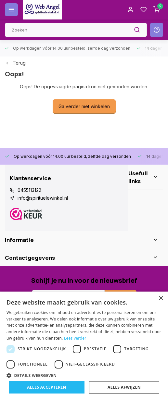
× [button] (160, 298)
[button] (84, 375)
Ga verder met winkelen (84, 106)
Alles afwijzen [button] (124, 387)
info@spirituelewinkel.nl (43, 198)
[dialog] (84, 346)
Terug (15, 63)
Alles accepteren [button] (46, 387)
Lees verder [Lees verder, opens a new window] (75, 338)
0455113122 (29, 190)
